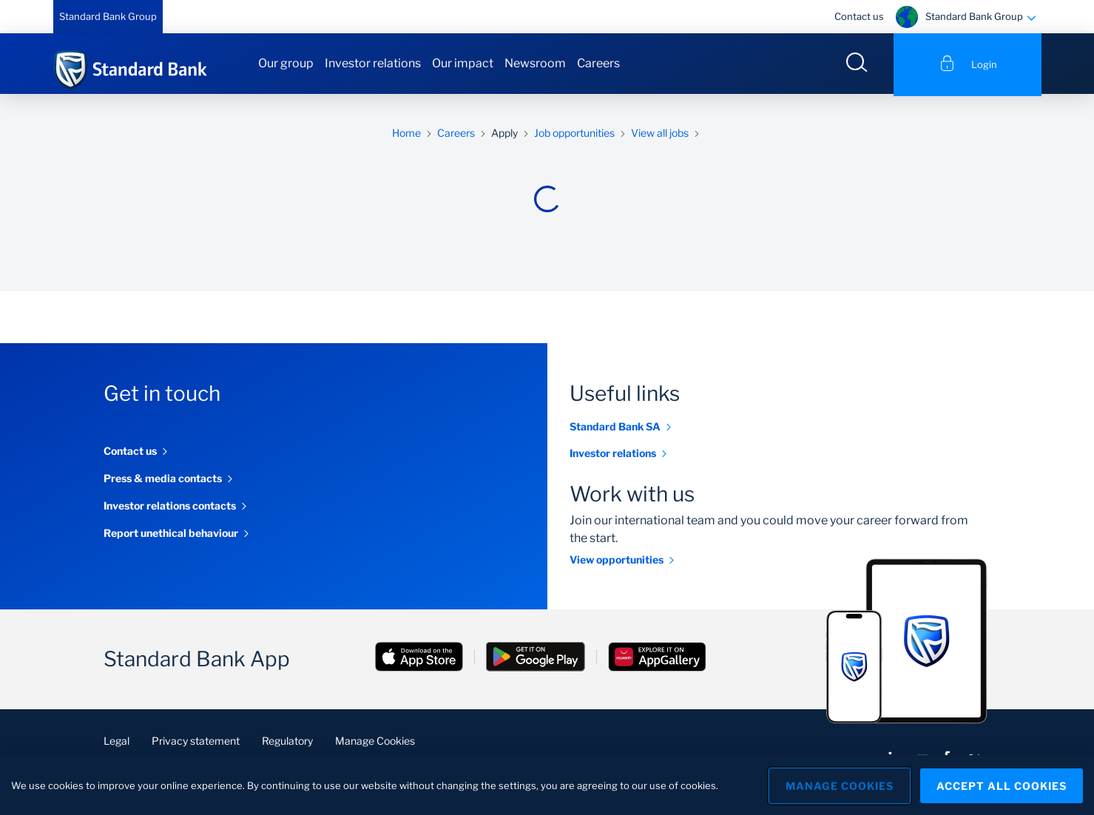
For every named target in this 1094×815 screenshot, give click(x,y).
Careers (598, 63)
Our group (286, 63)
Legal (116, 743)
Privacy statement (196, 743)
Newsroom (535, 63)
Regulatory (287, 743)
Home (406, 135)
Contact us (859, 16)
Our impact (462, 63)
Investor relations (373, 63)
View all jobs (660, 135)
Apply (504, 135)
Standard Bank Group (108, 16)
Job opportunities (574, 135)
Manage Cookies (375, 743)
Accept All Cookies (1001, 785)
